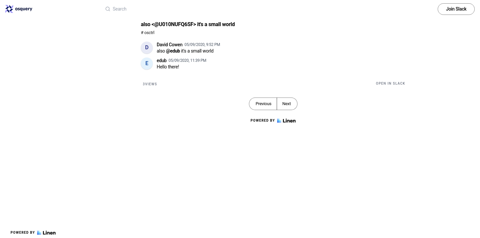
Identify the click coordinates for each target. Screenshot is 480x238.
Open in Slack (390, 83)
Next (286, 103)
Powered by (33, 233)
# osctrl (147, 32)
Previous (263, 103)
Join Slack (456, 9)
